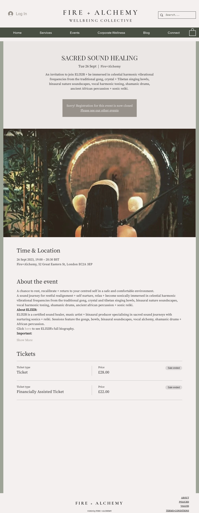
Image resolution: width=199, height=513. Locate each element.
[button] (46, 32)
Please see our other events (100, 110)
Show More (25, 340)
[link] (192, 32)
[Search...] (176, 15)
